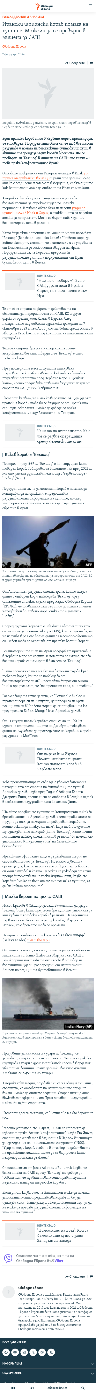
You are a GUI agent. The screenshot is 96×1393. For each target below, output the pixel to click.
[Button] (75, 63)
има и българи (38, 940)
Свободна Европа (14, 46)
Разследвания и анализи (23, 17)
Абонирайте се (57, 1388)
